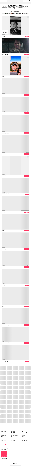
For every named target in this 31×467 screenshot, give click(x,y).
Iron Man (2, 436)
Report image (4, 456)
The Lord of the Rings (14, 439)
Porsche (23, 436)
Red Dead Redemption (14, 435)
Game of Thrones (3, 431)
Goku (1, 439)
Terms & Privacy (4, 454)
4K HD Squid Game (24, 440)
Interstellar (2, 441)
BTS (12, 436)
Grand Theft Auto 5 (3, 435)
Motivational (13, 431)
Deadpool (12, 441)
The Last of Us (24, 439)
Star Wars (23, 441)
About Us (4, 451)
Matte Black (13, 432)
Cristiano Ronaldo (24, 432)
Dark (22, 431)
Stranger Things (3, 440)
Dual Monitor (24, 435)
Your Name (13, 440)
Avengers (2, 432)
